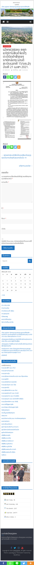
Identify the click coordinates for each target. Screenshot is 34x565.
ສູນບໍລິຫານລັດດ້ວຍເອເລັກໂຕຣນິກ (10, 429)
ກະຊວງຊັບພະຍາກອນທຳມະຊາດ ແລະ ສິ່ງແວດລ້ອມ (15, 376)
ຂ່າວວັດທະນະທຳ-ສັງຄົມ (8, 311)
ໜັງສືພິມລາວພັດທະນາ (8, 441)
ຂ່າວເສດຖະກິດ (5, 314)
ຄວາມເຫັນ (5, 182)
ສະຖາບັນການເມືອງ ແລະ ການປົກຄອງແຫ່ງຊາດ (14, 418)
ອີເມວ (4, 218)
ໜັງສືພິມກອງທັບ (6, 435)
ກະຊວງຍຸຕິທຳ (5, 379)
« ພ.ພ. (3, 295)
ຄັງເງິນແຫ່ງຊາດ (6, 410)
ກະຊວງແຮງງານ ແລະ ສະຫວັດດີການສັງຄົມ (12, 399)
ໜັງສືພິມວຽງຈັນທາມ (7, 444)
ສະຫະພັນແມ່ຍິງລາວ (7, 424)
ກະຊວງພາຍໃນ (5, 387)
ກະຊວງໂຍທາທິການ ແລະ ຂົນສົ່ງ (10, 401)
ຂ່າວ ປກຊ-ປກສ (6, 305)
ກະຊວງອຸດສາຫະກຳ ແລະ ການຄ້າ (10, 393)
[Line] (11, 77)
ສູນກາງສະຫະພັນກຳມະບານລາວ (10, 427)
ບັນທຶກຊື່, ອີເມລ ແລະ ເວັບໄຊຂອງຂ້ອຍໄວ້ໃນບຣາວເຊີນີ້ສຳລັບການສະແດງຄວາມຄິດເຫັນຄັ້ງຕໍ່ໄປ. (17, 242)
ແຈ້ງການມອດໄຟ (25, 166)
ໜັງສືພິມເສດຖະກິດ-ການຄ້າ (9, 449)
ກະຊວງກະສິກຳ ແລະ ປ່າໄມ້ (8, 368)
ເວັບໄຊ (3, 229)
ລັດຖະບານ (4, 415)
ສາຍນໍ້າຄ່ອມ (16, 70)
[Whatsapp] (8, 77)
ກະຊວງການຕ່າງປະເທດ (8, 371)
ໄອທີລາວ (4, 455)
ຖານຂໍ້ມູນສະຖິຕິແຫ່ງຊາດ (8, 413)
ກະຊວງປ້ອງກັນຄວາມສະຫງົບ (9, 382)
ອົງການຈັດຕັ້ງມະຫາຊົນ (8, 322)
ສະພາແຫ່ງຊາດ (5, 421)
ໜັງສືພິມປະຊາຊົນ (6, 438)
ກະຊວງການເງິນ (6, 373)
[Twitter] (15, 77)
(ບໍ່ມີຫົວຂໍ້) (4, 355)
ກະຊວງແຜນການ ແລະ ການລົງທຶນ (10, 396)
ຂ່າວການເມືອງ (7, 46)
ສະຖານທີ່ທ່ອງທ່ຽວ (6, 319)
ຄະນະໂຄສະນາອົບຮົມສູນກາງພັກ (10, 407)
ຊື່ (3, 208)
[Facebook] (4, 77)
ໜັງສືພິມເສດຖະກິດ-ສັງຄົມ (8, 452)
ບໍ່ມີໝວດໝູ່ (5, 316)
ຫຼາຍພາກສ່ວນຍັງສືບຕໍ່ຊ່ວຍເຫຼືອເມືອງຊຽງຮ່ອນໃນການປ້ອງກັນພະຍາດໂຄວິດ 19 (16, 156)
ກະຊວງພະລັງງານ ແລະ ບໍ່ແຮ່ (9, 385)
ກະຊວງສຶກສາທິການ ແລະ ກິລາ (9, 390)
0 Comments (24, 70)
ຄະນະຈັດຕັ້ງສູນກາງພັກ (7, 404)
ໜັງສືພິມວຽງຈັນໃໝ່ (7, 446)
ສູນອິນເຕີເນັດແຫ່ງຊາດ (7, 432)
